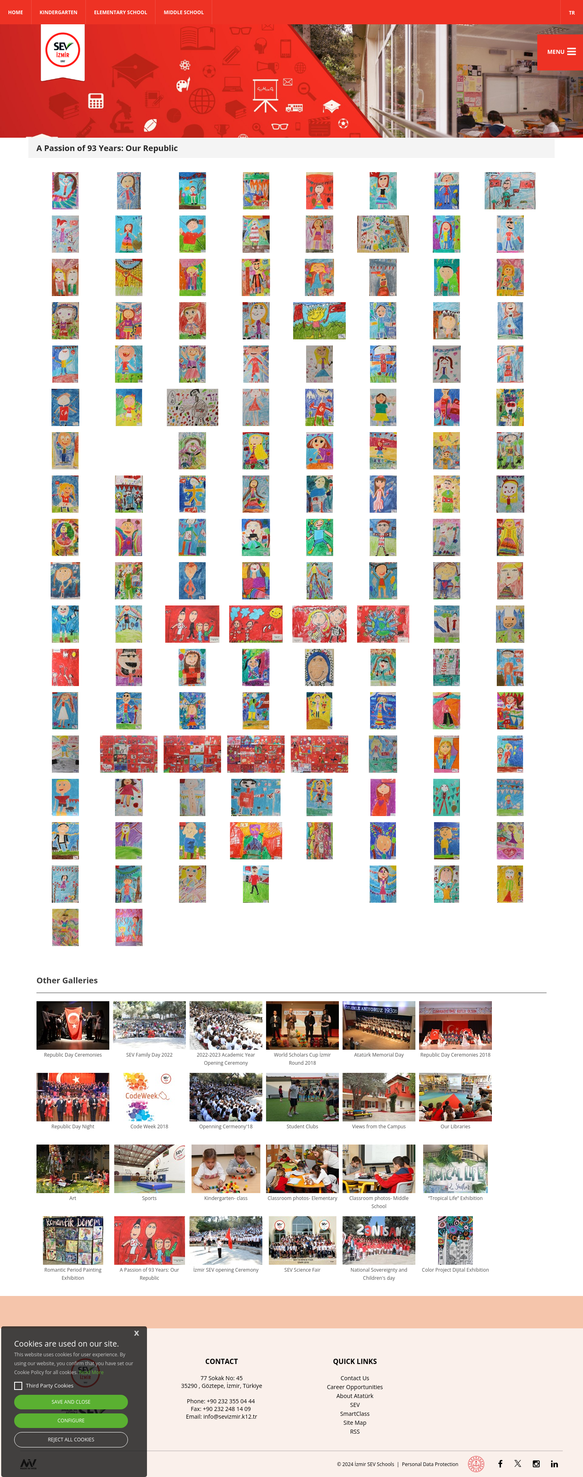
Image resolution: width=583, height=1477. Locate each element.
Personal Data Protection (430, 1464)
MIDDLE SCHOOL (184, 12)
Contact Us (354, 1378)
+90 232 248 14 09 (227, 1409)
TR (572, 12)
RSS (355, 1431)
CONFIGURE (71, 1420)
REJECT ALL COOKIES (71, 1439)
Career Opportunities (355, 1387)
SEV (355, 1405)
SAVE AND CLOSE (71, 1401)
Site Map (354, 1422)
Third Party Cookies (43, 1386)
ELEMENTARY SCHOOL (120, 12)
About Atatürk (354, 1396)
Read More (91, 1372)
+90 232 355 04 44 (231, 1401)
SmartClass (355, 1413)
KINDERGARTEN (59, 12)
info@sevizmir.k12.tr (230, 1416)
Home (15, 12)
